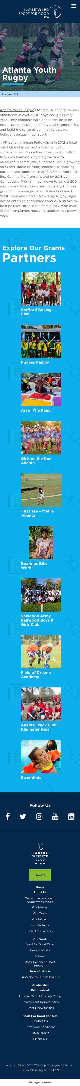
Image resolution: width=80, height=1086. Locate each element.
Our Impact (40, 919)
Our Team (40, 913)
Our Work (40, 939)
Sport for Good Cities (40, 944)
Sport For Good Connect (40, 1015)
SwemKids (31, 778)
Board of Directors (40, 931)
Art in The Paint (36, 410)
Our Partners (40, 925)
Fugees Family (35, 362)
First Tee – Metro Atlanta (37, 513)
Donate (40, 875)
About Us (40, 892)
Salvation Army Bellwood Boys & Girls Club (37, 620)
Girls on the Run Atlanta (36, 461)
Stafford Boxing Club (36, 312)
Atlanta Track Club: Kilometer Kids (39, 727)
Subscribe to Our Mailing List (40, 977)
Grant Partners (40, 950)
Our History (40, 907)
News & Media (40, 971)
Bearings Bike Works (34, 565)
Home (40, 887)
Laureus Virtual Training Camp (40, 996)
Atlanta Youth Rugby (17, 110)
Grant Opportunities (40, 1008)
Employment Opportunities (40, 1002)
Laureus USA (40, 11)
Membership (40, 984)
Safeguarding (40, 1033)
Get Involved (40, 990)
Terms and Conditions (40, 1027)
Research (40, 956)
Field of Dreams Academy (36, 674)
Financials (40, 1039)
